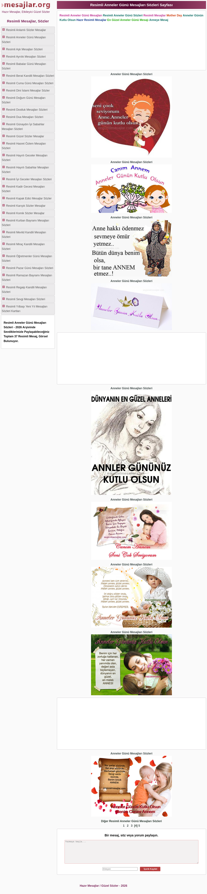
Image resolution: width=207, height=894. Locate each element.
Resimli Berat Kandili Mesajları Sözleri (30, 75)
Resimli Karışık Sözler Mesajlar (25, 205)
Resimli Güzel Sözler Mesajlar (25, 136)
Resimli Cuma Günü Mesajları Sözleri (29, 83)
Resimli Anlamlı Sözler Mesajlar (26, 30)
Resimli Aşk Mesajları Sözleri (24, 49)
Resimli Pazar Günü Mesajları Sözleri (29, 268)
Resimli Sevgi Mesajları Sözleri (25, 299)
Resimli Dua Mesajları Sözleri (24, 117)
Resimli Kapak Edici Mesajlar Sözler (29, 198)
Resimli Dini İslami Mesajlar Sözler (28, 90)
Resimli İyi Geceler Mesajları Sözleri (29, 179)
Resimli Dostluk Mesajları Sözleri (27, 109)
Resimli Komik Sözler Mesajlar (25, 213)
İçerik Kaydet (150, 869)
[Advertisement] (131, 45)
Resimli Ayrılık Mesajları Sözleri (26, 56)
